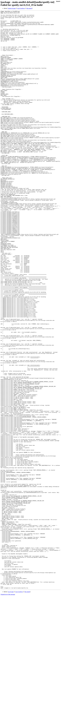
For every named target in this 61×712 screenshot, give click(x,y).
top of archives (21, 8)
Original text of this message (8, 709)
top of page (11, 706)
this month (29, 8)
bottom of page (12, 8)
